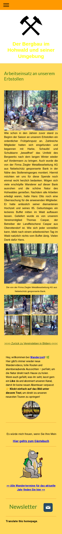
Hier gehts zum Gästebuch (31, 441)
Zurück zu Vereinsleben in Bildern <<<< (31, 343)
